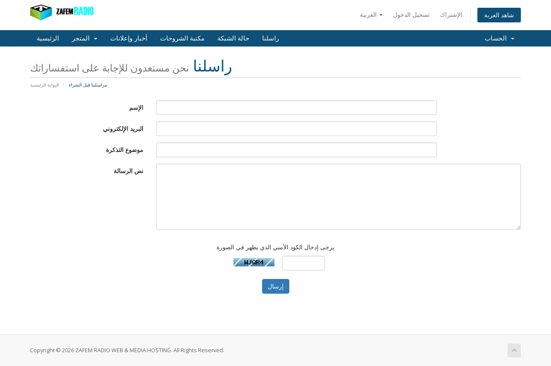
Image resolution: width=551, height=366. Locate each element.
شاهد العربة (499, 15)
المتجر (84, 38)
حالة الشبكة (233, 38)
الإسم (136, 107)
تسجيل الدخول (411, 14)
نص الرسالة (128, 171)
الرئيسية (48, 38)
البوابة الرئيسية (44, 84)
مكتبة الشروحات (182, 38)
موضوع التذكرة (124, 150)
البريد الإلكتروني (123, 128)
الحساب (499, 38)
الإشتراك (451, 14)
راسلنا (270, 38)
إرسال (276, 286)
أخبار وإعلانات (128, 38)
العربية (371, 14)
